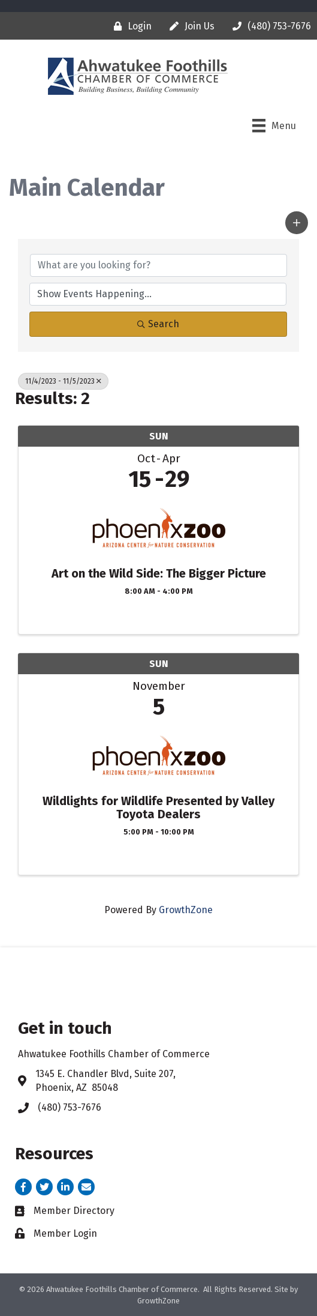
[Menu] (274, 125)
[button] (296, 222)
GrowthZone (186, 910)
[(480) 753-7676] (269, 26)
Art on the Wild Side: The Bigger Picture (159, 573)
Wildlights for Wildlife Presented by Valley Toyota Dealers (158, 807)
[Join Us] (189, 26)
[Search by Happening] (157, 294)
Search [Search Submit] (158, 324)
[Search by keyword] (158, 265)
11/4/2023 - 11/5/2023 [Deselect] (63, 381)
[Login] (130, 26)
